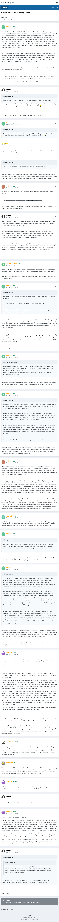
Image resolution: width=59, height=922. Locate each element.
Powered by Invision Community (29, 919)
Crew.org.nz (7, 2)
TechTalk (12, 19)
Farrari (5, 17)
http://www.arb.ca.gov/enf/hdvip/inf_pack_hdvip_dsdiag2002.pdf (23, 200)
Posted (12, 28)
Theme (29, 915)
